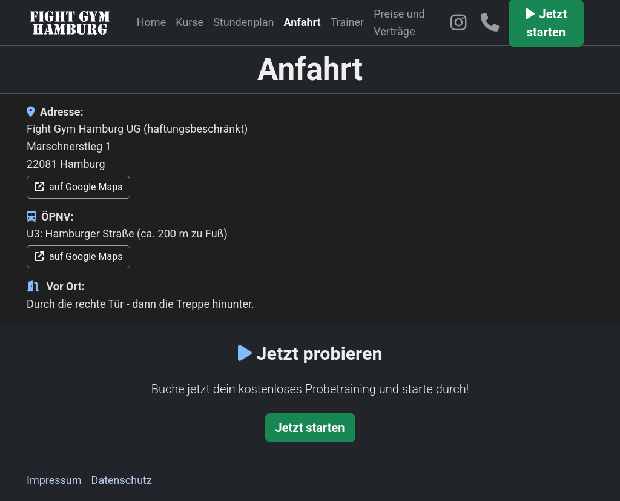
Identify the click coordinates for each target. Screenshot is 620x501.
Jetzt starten (310, 427)
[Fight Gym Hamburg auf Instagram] (460, 22)
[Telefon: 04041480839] (493, 22)
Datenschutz (121, 480)
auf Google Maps (78, 187)
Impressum (54, 480)
